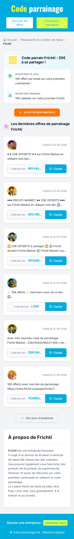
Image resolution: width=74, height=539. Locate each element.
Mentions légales (54, 532)
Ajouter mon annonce (37, 112)
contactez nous (55, 522)
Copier (56, 168)
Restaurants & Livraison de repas (42, 39)
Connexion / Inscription (52, 22)
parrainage (37, 8)
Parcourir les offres (20, 22)
